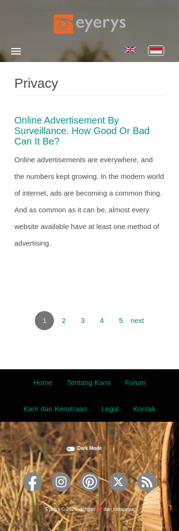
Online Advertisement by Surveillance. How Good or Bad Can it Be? (81, 130)
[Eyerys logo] (90, 24)
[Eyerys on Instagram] (61, 494)
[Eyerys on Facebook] (32, 494)
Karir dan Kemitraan (55, 409)
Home (43, 382)
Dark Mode (89, 448)
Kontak (144, 409)
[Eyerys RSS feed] (147, 494)
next (137, 320)
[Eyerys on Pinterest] (89, 494)
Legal (110, 409)
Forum (135, 382)
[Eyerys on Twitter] (118, 494)
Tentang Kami (89, 382)
